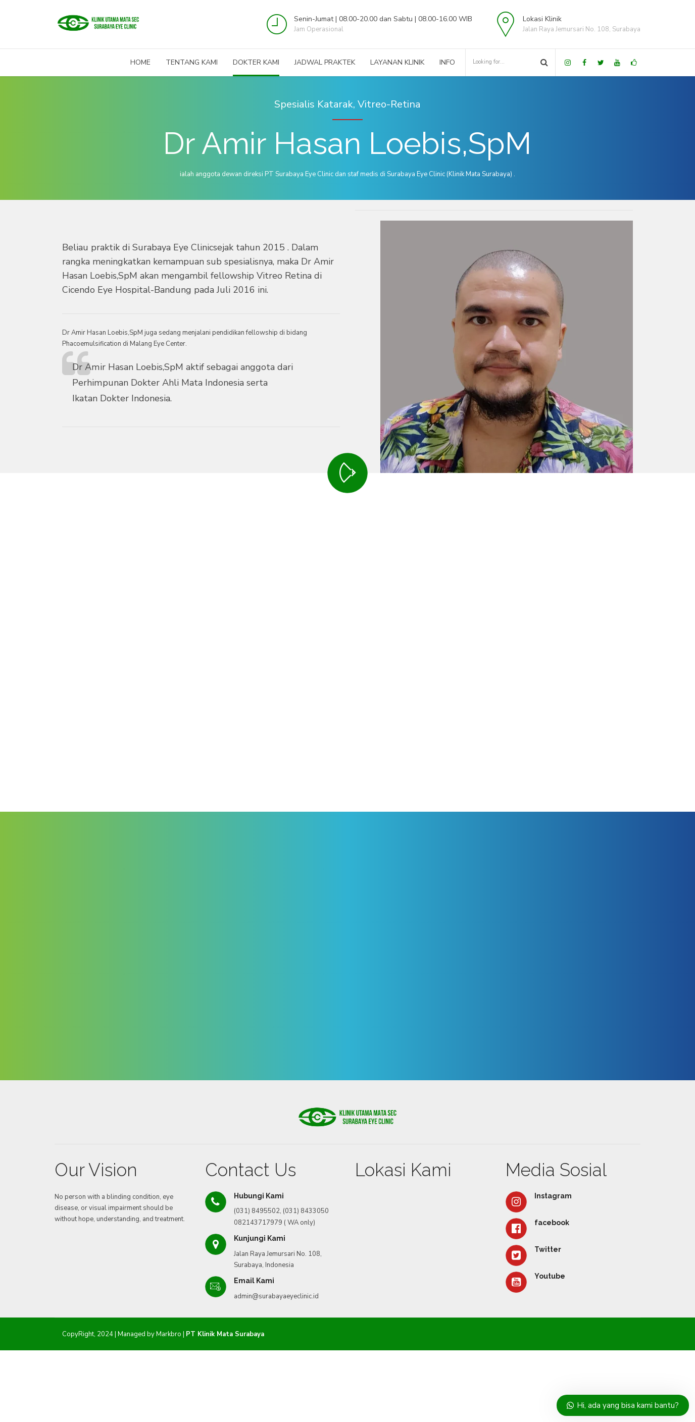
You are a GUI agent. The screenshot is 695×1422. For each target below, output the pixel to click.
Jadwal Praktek (324, 62)
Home (140, 62)
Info (447, 62)
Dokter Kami (256, 62)
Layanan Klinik (397, 62)
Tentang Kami (192, 62)
